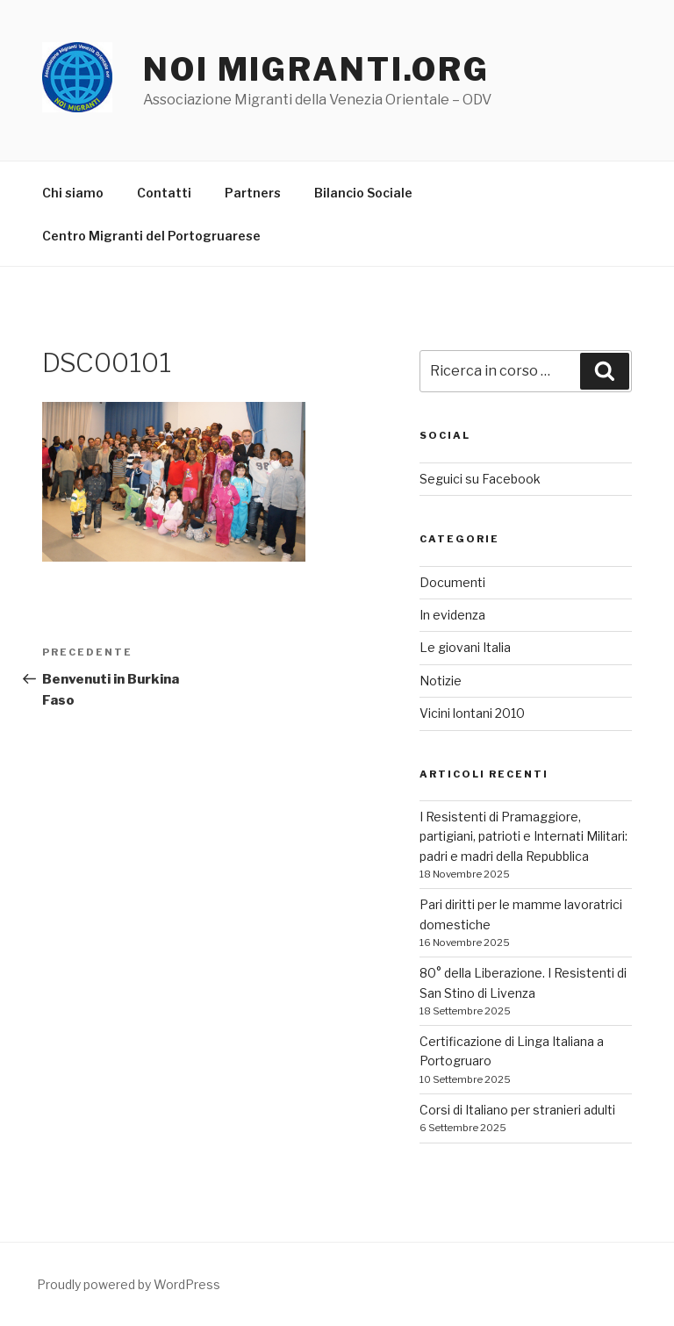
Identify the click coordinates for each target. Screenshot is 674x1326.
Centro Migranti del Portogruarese (151, 235)
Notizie (440, 680)
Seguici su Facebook (480, 478)
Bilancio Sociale (363, 192)
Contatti (164, 192)
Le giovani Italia (465, 647)
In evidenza (452, 614)
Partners (253, 192)
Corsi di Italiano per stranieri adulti (517, 1109)
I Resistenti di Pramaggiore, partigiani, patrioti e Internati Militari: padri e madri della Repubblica (523, 836)
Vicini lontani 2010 (472, 713)
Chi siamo (73, 192)
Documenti (452, 582)
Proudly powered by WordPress (128, 1284)
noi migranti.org (316, 69)
